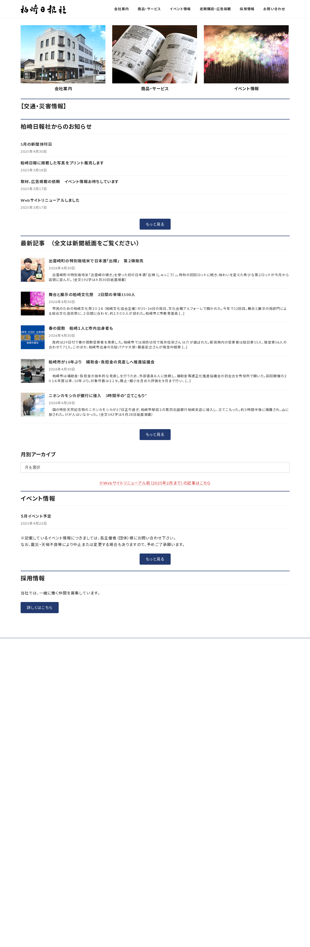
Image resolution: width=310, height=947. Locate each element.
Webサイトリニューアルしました (50, 298)
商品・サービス (155, 186)
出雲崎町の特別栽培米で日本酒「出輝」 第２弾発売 (96, 358)
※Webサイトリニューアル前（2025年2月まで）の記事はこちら (155, 580)
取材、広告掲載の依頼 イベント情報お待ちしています (70, 279)
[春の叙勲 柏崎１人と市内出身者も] (33, 435)
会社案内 (63, 186)
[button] (136, 112)
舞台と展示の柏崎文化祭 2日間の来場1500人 (92, 392)
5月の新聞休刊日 (36, 242)
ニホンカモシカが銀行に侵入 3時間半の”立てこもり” (98, 493)
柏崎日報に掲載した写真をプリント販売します (62, 260)
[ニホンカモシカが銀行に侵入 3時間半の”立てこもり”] (33, 502)
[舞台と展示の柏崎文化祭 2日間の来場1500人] (33, 401)
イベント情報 (246, 186)
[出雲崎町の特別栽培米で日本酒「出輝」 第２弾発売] (33, 368)
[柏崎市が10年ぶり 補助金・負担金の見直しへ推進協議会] (33, 469)
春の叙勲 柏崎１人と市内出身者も (83, 426)
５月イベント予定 (36, 614)
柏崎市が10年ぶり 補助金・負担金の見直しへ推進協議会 (102, 459)
